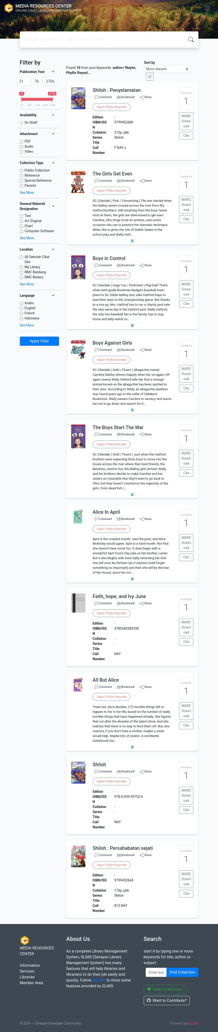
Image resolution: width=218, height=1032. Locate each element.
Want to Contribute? (167, 1000)
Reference (32, 175)
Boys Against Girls (112, 343)
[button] (132, 241)
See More (27, 193)
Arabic (29, 303)
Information (30, 965)
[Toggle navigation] (207, 8)
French (30, 313)
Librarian (27, 977)
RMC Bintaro (34, 277)
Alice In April (106, 512)
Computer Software (39, 231)
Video (29, 151)
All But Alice (106, 680)
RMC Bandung (35, 272)
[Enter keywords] (156, 972)
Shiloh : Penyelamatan (117, 90)
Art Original (33, 221)
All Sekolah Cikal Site (37, 259)
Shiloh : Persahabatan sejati (123, 848)
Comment (103, 97)
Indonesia (32, 318)
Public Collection (37, 170)
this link (98, 980)
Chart (29, 226)
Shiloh (99, 764)
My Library (32, 267)
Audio (29, 146)
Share (146, 97)
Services (27, 971)
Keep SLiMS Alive (165, 989)
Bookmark (128, 97)
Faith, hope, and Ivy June (119, 596)
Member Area (31, 983)
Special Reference (38, 180)
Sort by (149, 63)
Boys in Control (109, 258)
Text (28, 216)
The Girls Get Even (112, 174)
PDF (28, 141)
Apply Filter (39, 341)
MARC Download (186, 121)
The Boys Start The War (118, 427)
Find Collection (182, 972)
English (30, 308)
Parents (30, 186)
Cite (186, 135)
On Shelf (31, 122)
